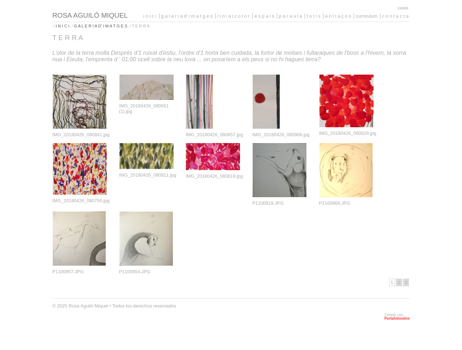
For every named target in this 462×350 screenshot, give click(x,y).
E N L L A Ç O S (338, 16)
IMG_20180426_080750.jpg (81, 200)
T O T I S (314, 16)
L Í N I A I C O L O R (233, 16)
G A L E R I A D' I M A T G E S (187, 16)
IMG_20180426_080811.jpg (147, 175)
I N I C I (149, 16)
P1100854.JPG (135, 271)
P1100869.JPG (334, 203)
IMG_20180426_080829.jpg (347, 133)
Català (402, 8)
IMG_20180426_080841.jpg (81, 134)
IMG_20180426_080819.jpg (214, 176)
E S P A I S (264, 16)
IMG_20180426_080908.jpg (281, 134)
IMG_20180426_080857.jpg (214, 134)
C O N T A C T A (395, 16)
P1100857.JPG (68, 271)
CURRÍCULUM (367, 16)
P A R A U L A (290, 16)
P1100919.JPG (268, 203)
